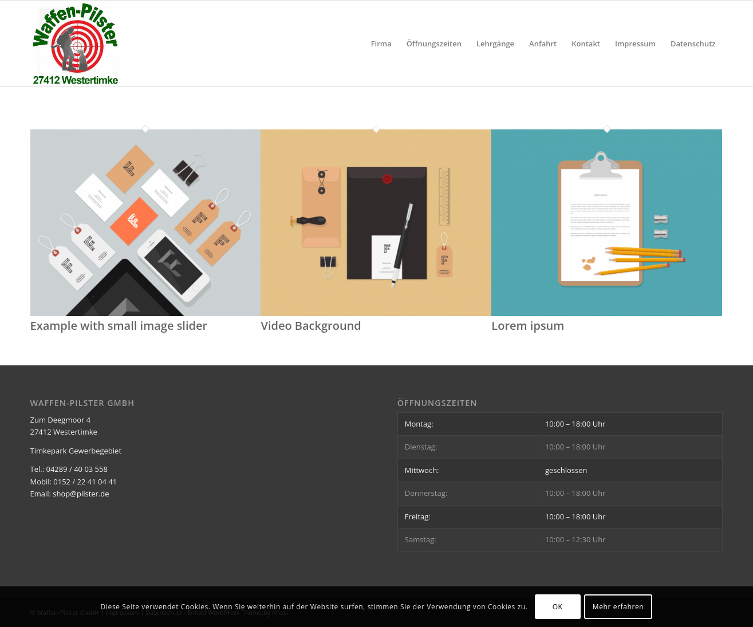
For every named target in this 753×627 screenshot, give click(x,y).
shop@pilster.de (81, 493)
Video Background (311, 325)
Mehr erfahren (618, 607)
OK (558, 607)
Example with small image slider (119, 325)
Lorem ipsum (527, 325)
